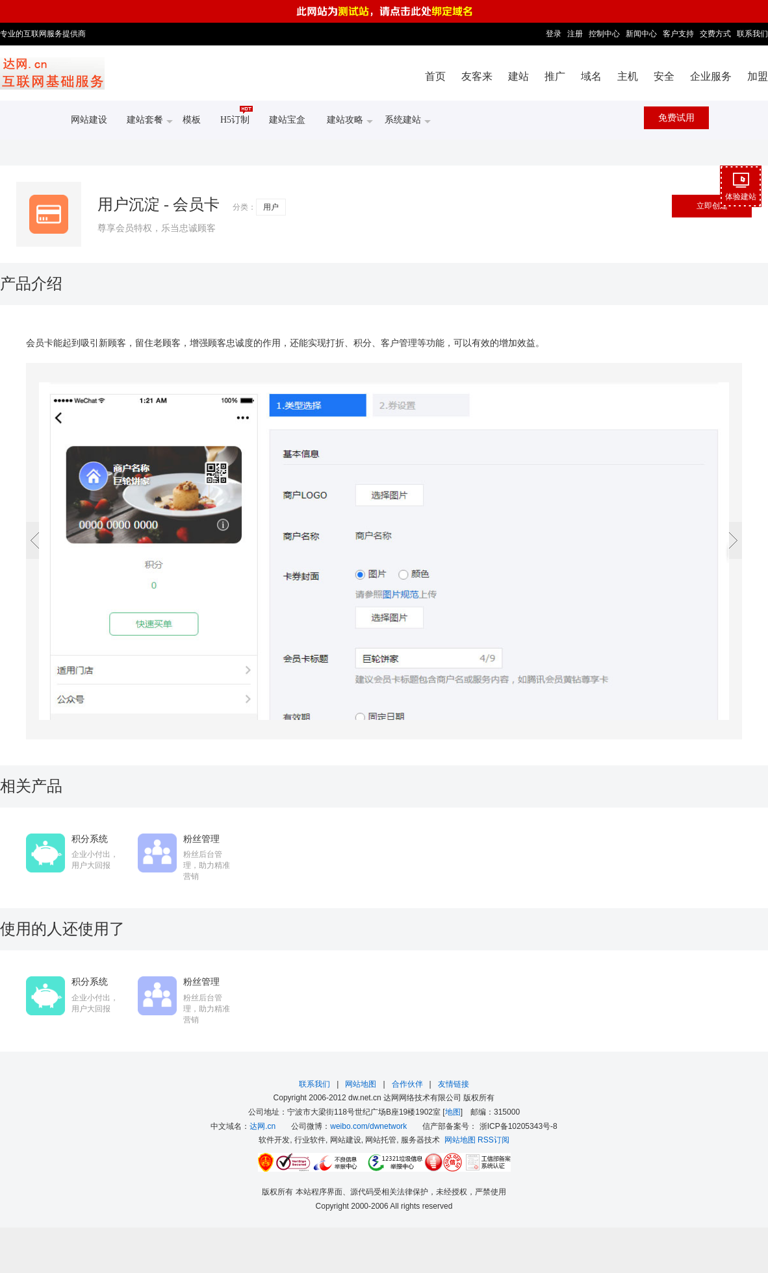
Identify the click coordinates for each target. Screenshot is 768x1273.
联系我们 (752, 33)
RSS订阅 (493, 1139)
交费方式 (715, 33)
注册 (575, 33)
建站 (518, 76)
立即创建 (712, 205)
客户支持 (678, 33)
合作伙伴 (407, 1084)
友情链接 (453, 1084)
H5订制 (236, 115)
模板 (192, 120)
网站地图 (360, 1084)
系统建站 (408, 121)
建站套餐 (150, 121)
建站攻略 (350, 121)
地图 (453, 1112)
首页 (435, 76)
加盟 (757, 76)
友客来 (477, 76)
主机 (627, 76)
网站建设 (89, 120)
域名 (591, 76)
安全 (664, 76)
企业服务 (711, 76)
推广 (554, 76)
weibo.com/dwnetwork (368, 1126)
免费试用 (676, 118)
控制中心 (604, 33)
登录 (553, 33)
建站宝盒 (287, 120)
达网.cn (262, 1126)
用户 (271, 207)
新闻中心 (641, 33)
